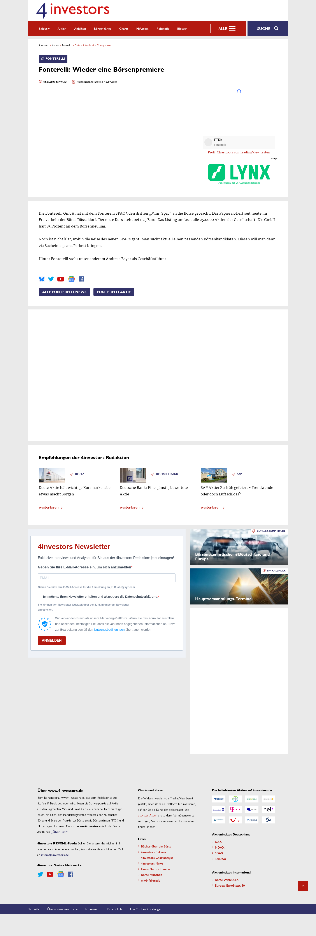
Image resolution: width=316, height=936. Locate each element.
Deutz (79, 474)
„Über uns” (59, 832)
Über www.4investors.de (62, 909)
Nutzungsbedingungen (109, 629)
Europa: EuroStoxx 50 (230, 885)
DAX (218, 841)
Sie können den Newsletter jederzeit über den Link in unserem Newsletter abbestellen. (83, 607)
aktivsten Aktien (147, 815)
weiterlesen (49, 507)
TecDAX (220, 858)
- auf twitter (110, 82)
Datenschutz (114, 909)
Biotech (182, 28)
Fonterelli (66, 45)
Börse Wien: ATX (227, 879)
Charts (123, 28)
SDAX (219, 853)
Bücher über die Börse (156, 846)
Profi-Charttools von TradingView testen (239, 152)
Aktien (62, 28)
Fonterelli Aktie (114, 292)
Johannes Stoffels (93, 82)
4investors (43, 45)
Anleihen (80, 28)
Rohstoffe (162, 28)
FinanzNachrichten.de (155, 869)
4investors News (152, 863)
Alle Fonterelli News (64, 292)
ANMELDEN (52, 640)
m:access (142, 28)
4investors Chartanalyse (157, 857)
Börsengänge (102, 28)
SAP (239, 474)
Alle (222, 28)
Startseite (33, 909)
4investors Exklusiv (154, 852)
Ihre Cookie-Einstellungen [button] (146, 909)
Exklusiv (44, 28)
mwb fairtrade (150, 880)
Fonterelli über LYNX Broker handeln (239, 174)
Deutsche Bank (167, 474)
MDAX (220, 847)
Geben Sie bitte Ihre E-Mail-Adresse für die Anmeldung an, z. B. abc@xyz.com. (87, 587)
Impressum (92, 909)
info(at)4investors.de (55, 855)
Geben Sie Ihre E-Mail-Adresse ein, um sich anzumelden (84, 567)
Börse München (151, 874)
